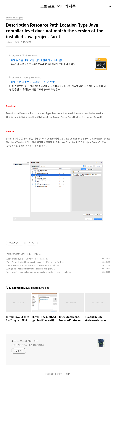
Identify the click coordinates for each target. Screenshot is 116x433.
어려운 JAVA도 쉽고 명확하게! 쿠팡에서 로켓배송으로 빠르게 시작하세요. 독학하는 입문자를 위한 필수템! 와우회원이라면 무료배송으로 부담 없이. (57, 87)
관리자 (68, 416)
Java (23, 296)
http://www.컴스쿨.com (21, 55)
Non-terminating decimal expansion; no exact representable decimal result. (37, 314)
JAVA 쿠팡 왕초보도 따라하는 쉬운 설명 (32, 82)
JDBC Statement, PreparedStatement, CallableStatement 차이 (31, 307)
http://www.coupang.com (22, 77)
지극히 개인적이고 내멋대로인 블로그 (27, 387)
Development (12, 296)
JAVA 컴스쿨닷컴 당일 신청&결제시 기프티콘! (35, 60)
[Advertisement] (58, 253)
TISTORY (58, 416)
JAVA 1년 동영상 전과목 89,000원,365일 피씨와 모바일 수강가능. (42, 64)
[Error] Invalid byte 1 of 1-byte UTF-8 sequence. (25, 301)
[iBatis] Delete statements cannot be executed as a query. (29, 311)
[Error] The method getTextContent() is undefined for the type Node (34, 304)
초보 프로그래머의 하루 (58, 6)
